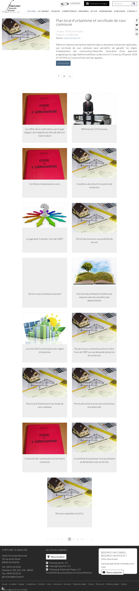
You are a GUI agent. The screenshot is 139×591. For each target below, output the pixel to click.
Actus (94, 11)
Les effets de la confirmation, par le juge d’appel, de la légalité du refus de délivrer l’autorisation (44, 132)
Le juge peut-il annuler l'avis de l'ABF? (44, 239)
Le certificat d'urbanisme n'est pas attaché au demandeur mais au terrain (94, 460)
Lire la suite (63, 63)
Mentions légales (112, 584)
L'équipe (55, 11)
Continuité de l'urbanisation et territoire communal (44, 460)
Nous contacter (114, 572)
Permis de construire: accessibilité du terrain (94, 241)
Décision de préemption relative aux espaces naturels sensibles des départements (94, 297)
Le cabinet (43, 11)
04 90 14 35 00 (13, 566)
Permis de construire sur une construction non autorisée (94, 405)
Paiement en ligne (98, 3)
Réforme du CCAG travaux (94, 129)
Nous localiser (58, 556)
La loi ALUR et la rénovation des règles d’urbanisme (44, 350)
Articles (124, 584)
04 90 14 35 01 (14, 573)
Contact (132, 11)
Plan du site (100, 584)
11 (82, 539)
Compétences (69, 11)
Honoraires (105, 11)
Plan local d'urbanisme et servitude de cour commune (44, 405)
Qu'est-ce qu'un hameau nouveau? (44, 293)
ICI (66, 562)
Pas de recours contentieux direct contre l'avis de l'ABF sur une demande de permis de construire (94, 352)
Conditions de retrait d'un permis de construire (94, 186)
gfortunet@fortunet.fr (13, 576)
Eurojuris (119, 11)
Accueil (32, 11)
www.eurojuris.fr (72, 38)
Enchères (84, 11)
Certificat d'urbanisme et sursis (44, 184)
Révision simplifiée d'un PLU (69, 513)
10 (78, 539)
